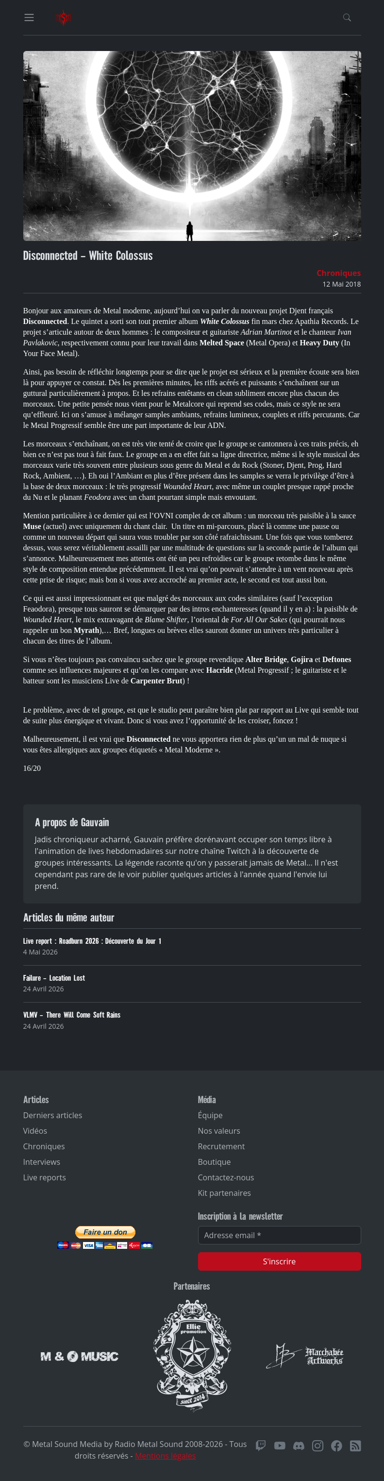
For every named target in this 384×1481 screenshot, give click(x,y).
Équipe (210, 1115)
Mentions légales (165, 1455)
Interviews (42, 1162)
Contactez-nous (226, 1177)
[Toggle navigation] (29, 17)
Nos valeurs (219, 1130)
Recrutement (221, 1146)
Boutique (214, 1162)
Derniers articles (53, 1115)
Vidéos (35, 1130)
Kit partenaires (224, 1193)
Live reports (44, 1177)
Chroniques (339, 273)
